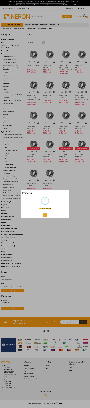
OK (45, 215)
